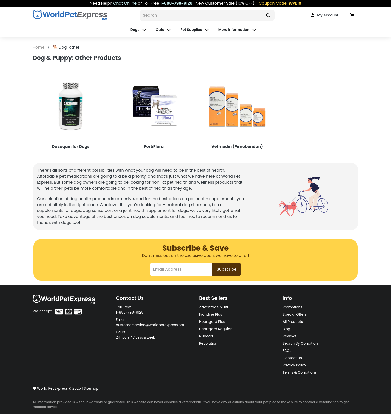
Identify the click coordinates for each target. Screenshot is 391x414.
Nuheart (206, 336)
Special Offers (295, 314)
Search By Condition (300, 343)
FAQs (287, 350)
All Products (293, 321)
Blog (286, 328)
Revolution (208, 343)
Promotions (292, 307)
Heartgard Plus (212, 321)
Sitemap (91, 388)
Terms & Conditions (300, 372)
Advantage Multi (213, 307)
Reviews (289, 336)
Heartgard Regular (215, 328)
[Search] (201, 15)
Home (39, 47)
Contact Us (292, 357)
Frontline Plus (210, 314)
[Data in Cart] (352, 15)
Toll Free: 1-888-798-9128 (129, 310)
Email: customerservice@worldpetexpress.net (150, 322)
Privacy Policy (294, 365)
